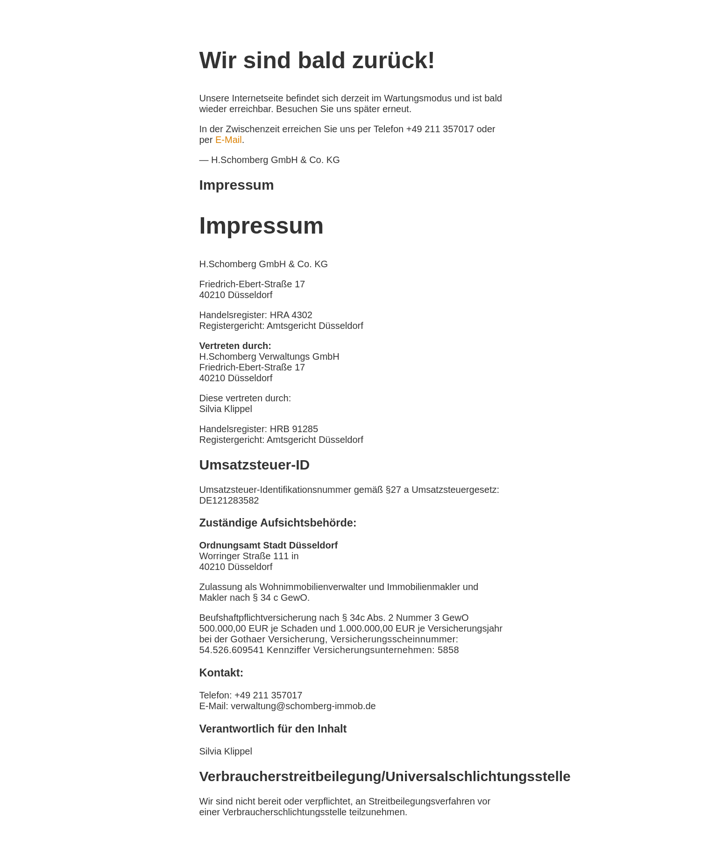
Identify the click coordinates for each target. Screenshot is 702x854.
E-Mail (228, 140)
